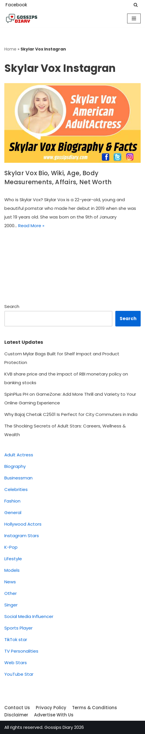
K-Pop (11, 547)
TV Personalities (21, 651)
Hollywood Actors (23, 524)
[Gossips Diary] (21, 18)
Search (11, 306)
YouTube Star (18, 674)
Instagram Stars (21, 536)
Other (10, 593)
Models (12, 570)
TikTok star (15, 639)
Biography (15, 466)
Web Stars (15, 663)
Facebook (16, 5)
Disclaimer (16, 715)
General (12, 512)
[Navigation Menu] (134, 18)
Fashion (12, 501)
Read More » (31, 226)
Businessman (18, 478)
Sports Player (18, 628)
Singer (11, 605)
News (10, 582)
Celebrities (16, 489)
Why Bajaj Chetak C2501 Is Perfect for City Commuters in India (71, 414)
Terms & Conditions (94, 708)
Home (10, 49)
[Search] (135, 5)
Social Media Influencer (28, 616)
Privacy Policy (51, 708)
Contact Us (17, 708)
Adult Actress (18, 455)
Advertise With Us (54, 715)
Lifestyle (13, 559)
